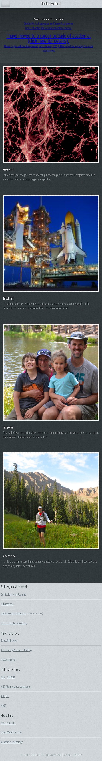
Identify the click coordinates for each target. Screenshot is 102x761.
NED (3, 677)
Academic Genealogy (12, 742)
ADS (3, 696)
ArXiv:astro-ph (8, 659)
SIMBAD (11, 677)
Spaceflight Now (9, 640)
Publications (7, 604)
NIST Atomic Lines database (15, 686)
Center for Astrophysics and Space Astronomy (48, 23)
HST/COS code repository (14, 623)
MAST (3, 705)
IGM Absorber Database (13, 613)
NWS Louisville (8, 723)
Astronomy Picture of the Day (16, 650)
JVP (7, 696)
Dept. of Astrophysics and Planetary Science (48, 28)
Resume (22, 594)
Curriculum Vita (9, 594)
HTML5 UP (77, 755)
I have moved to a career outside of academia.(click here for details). (49, 38)
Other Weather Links (11, 732)
